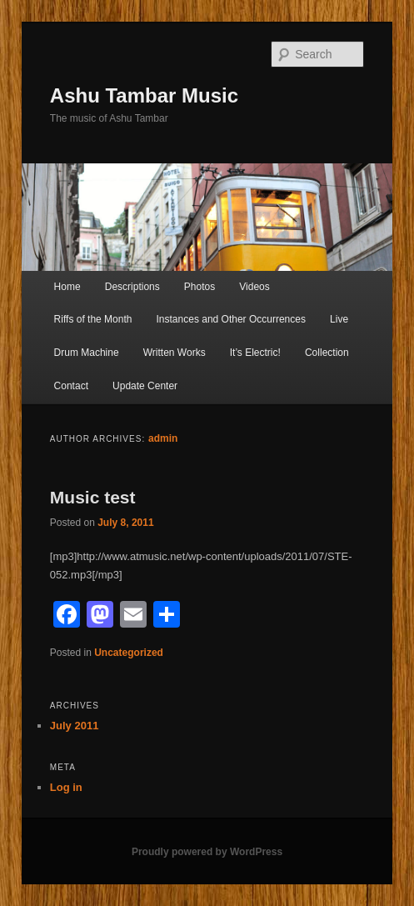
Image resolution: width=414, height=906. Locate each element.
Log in (66, 787)
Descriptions (132, 287)
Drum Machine (86, 352)
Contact (71, 386)
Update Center (144, 386)
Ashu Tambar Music (144, 95)
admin (162, 438)
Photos (199, 287)
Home (67, 287)
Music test (93, 497)
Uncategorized (128, 652)
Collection (327, 352)
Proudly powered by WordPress (207, 852)
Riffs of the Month (93, 319)
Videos (254, 287)
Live (339, 319)
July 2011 (74, 725)
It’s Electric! (255, 352)
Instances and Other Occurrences (231, 319)
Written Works (174, 352)
